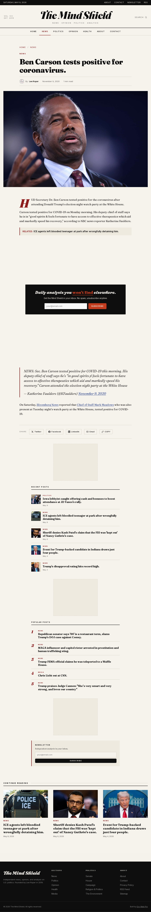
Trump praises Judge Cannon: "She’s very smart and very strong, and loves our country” (74, 687)
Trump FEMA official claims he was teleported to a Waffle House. (74, 663)
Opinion (73, 31)
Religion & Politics (94, 889)
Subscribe (97, 306)
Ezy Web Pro (142, 907)
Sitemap (124, 893)
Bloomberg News (48, 404)
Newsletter (134, 2)
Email (90, 432)
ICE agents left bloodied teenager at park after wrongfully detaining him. (76, 231)
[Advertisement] (75, 258)
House (89, 880)
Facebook (54, 432)
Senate (89, 876)
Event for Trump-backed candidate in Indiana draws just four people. (79, 551)
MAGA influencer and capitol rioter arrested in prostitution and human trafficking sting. (78, 649)
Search (141, 17)
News (45, 31)
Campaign (90, 885)
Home (33, 31)
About (107, 2)
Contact (119, 2)
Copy (106, 432)
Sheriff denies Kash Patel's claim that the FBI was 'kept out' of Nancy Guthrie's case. (80, 534)
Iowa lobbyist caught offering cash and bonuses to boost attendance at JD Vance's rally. (79, 500)
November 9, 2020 (92, 394)
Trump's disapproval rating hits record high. (71, 566)
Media (54, 893)
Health (87, 31)
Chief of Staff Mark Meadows (95, 404)
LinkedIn (73, 432)
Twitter (36, 432)
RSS (146, 2)
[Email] (66, 306)
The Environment (94, 893)
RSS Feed (125, 889)
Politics (58, 31)
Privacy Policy (127, 885)
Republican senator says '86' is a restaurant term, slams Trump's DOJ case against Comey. (74, 635)
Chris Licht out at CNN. (52, 675)
